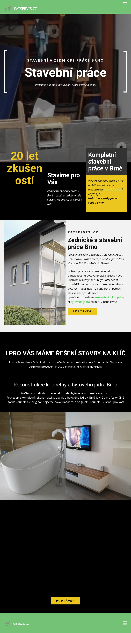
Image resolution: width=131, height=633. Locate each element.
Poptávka (82, 311)
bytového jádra (80, 302)
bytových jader (112, 189)
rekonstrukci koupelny (109, 297)
